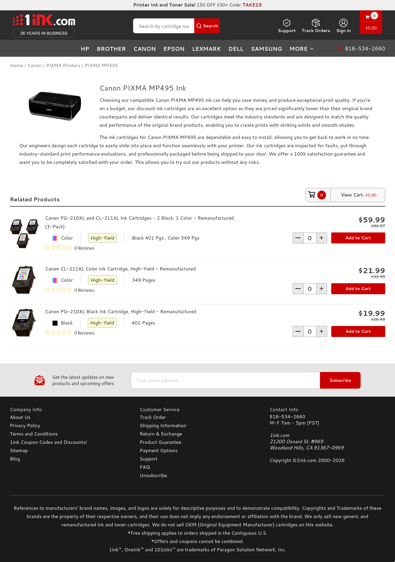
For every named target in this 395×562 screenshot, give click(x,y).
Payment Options (159, 450)
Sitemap (19, 450)
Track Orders (316, 26)
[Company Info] (67, 409)
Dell (235, 49)
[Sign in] (343, 26)
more (301, 49)
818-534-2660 (287, 416)
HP (85, 49)
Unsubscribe (153, 475)
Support (287, 26)
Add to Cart (358, 238)
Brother (111, 49)
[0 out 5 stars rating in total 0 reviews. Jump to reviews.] (69, 247)
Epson (174, 49)
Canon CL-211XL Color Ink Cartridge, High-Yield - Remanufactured (120, 268)
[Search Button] (207, 25)
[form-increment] (309, 237)
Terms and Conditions (34, 433)
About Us (20, 417)
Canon (144, 49)
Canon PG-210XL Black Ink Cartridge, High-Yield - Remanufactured (120, 311)
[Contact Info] (327, 409)
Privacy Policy (25, 425)
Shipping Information (163, 425)
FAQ (145, 466)
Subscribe (340, 380)
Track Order (153, 417)
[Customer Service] (197, 409)
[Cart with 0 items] (371, 23)
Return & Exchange (161, 433)
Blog (15, 458)
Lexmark (206, 49)
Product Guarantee (160, 441)
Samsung (266, 49)
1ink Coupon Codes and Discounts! (48, 441)
